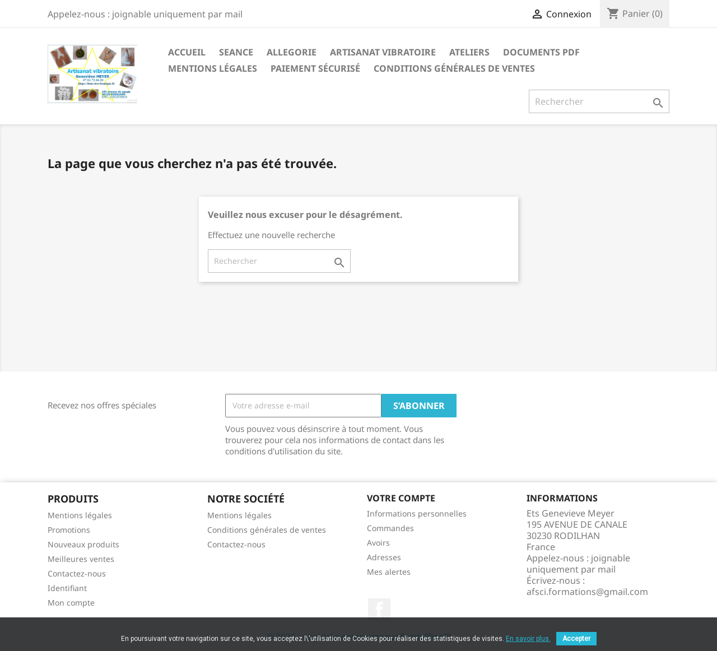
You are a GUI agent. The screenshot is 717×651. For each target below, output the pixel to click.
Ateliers (469, 52)
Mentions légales (212, 68)
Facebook (379, 609)
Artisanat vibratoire (383, 52)
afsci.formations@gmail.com (587, 591)
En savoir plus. (528, 639)
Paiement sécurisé (315, 68)
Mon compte (71, 602)
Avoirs (378, 542)
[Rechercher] (599, 101)
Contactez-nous (77, 573)
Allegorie (291, 52)
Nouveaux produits (83, 544)
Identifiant (67, 588)
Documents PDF (541, 52)
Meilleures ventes (81, 559)
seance (236, 52)
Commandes (390, 528)
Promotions (69, 529)
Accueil (187, 52)
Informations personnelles (417, 513)
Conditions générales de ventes (454, 68)
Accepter (576, 639)
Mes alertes (389, 571)
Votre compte (401, 498)
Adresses (384, 557)
